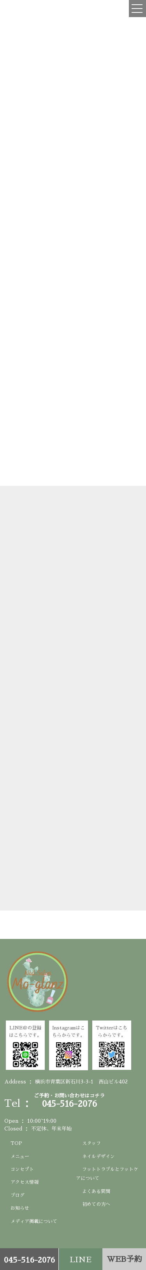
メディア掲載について (34, 1221)
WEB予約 (124, 1259)
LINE (80, 1259)
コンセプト (22, 1169)
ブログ (18, 1195)
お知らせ (20, 1208)
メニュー (20, 1156)
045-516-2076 (29, 1260)
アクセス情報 (25, 1182)
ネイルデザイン (98, 1156)
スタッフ (91, 1143)
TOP (16, 1143)
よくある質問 (96, 1191)
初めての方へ (96, 1204)
